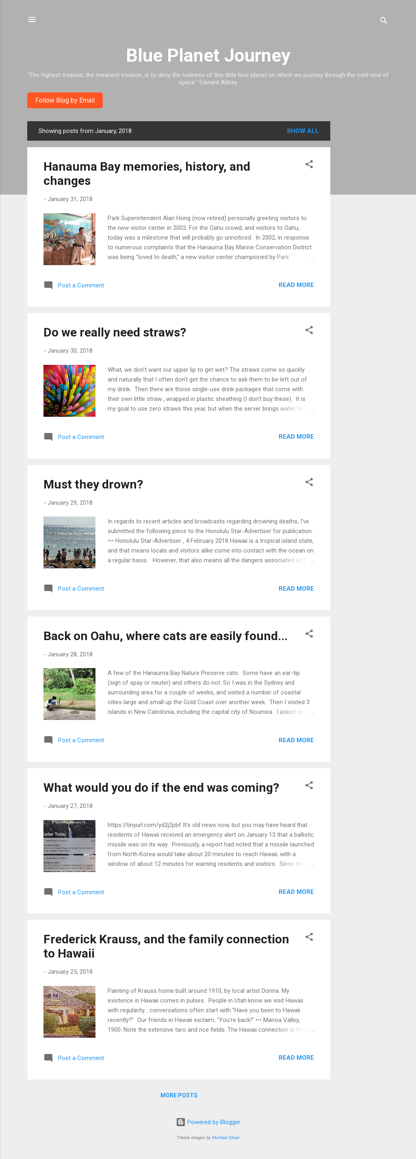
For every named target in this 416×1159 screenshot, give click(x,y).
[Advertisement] (363, 242)
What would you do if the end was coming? (161, 787)
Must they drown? (93, 484)
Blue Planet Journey (208, 55)
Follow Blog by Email (65, 100)
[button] (309, 165)
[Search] (384, 22)
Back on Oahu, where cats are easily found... (165, 636)
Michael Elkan (226, 1137)
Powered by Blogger (208, 1122)
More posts (178, 1095)
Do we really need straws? (114, 332)
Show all (303, 131)
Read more (296, 285)
